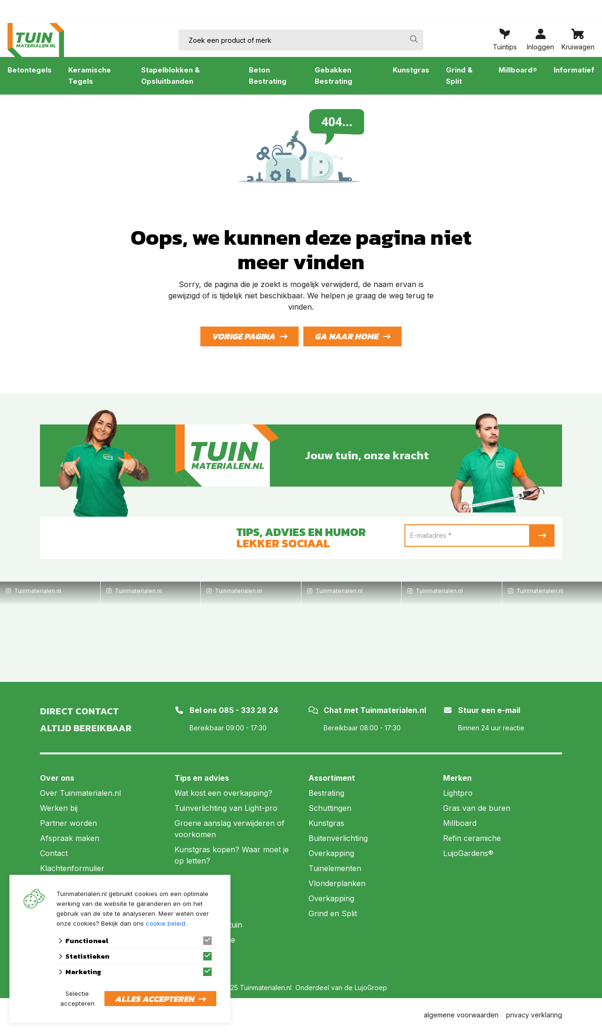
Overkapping (331, 853)
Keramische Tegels (89, 75)
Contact (54, 853)
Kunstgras (411, 69)
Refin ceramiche (472, 838)
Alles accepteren (154, 998)
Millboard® (518, 69)
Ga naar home (346, 336)
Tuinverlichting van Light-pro (225, 808)
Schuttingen (330, 808)
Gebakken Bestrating (333, 75)
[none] (413, 39)
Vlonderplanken (337, 883)
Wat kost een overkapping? (223, 793)
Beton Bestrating (267, 75)
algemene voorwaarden (461, 1015)
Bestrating (326, 793)
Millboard (459, 823)
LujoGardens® (468, 853)
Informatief (574, 69)
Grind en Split (333, 913)
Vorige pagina (243, 336)
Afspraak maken (69, 838)
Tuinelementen (335, 868)
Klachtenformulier (72, 868)
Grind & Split (459, 75)
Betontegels (30, 69)
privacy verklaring (534, 1015)
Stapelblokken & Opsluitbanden (170, 75)
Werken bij (59, 808)
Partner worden (68, 823)
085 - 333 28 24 (248, 710)
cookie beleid (165, 923)
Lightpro (458, 793)
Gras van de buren (476, 808)
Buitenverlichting (338, 838)
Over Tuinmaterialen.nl (80, 793)
